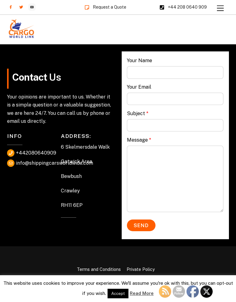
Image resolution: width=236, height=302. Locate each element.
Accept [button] (118, 293)
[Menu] (220, 8)
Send (141, 225)
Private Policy (141, 269)
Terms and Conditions (99, 269)
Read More (142, 293)
